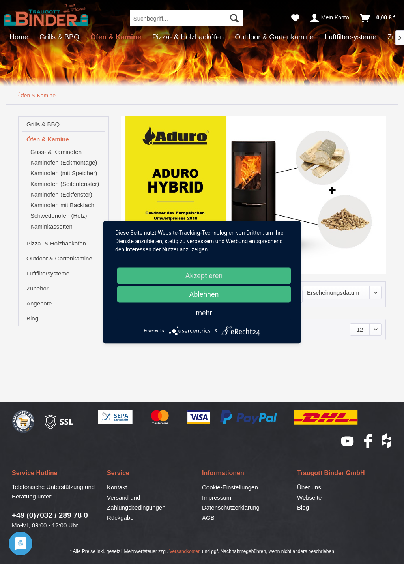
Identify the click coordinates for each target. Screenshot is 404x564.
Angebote (39, 303)
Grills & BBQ (43, 124)
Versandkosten (184, 551)
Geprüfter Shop (23, 421)
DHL (326, 417)
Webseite (309, 497)
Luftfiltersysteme (47, 273)
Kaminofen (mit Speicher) (63, 173)
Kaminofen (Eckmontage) (63, 162)
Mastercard (160, 417)
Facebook (368, 440)
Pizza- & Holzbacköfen (56, 243)
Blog (32, 318)
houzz (387, 441)
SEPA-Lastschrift (115, 417)
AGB (208, 517)
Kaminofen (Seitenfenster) (64, 183)
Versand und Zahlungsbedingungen (136, 502)
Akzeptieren (204, 275)
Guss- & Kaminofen (56, 151)
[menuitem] (186, 18)
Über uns (309, 487)
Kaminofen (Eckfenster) (61, 194)
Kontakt (117, 487)
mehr (204, 312)
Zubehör (37, 288)
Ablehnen (204, 294)
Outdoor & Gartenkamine (59, 258)
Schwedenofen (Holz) (58, 215)
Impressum (216, 497)
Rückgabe (120, 517)
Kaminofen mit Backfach (62, 205)
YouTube (348, 441)
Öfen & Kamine (47, 139)
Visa (199, 417)
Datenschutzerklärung (231, 507)
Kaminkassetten (51, 226)
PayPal (249, 417)
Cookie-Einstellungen (230, 487)
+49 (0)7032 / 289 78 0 (50, 515)
